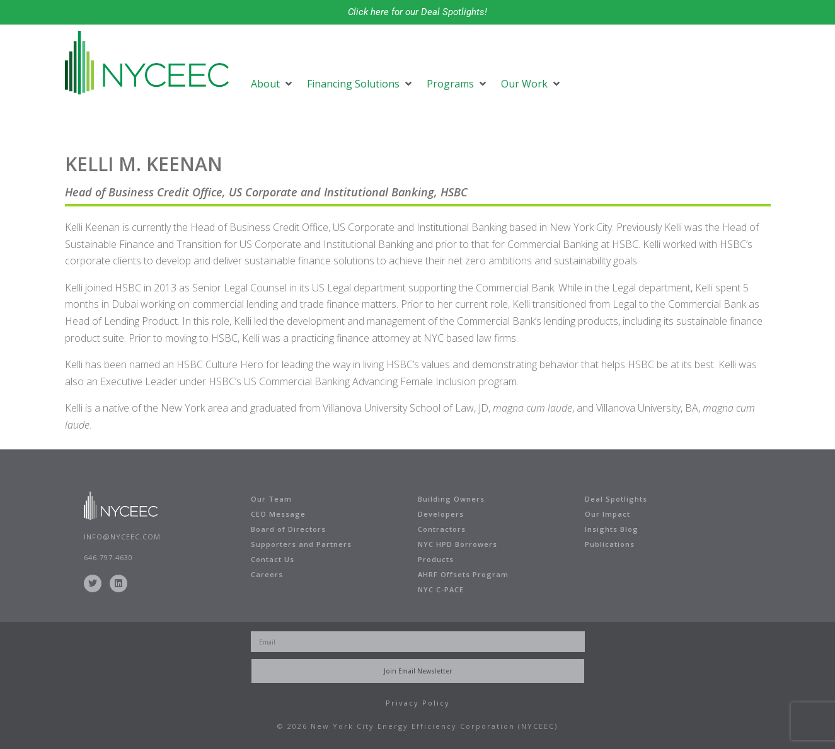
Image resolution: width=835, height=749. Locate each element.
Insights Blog (611, 529)
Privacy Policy (418, 702)
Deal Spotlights (616, 499)
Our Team (271, 499)
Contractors (442, 529)
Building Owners (451, 499)
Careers (267, 574)
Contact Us (272, 559)
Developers (441, 514)
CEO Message (278, 514)
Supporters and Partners (301, 544)
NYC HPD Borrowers (457, 544)
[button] (273, 83)
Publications (610, 544)
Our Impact (607, 514)
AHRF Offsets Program (463, 574)
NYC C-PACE (441, 589)
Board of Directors (288, 529)
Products (436, 559)
